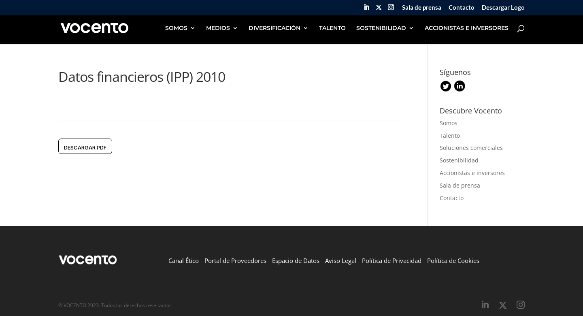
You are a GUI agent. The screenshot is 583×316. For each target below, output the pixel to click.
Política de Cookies (453, 260)
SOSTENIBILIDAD (381, 28)
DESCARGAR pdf (85, 147)
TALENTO (332, 28)
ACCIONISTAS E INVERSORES (467, 28)
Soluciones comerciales (471, 148)
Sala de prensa (421, 7)
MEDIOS (218, 28)
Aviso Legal (340, 260)
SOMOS (176, 28)
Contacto (461, 7)
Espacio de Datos (295, 260)
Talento (450, 135)
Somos (448, 123)
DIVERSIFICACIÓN (274, 28)
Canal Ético (183, 260)
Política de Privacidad (391, 260)
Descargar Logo (503, 7)
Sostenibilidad (459, 160)
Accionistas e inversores (472, 173)
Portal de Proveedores (235, 260)
